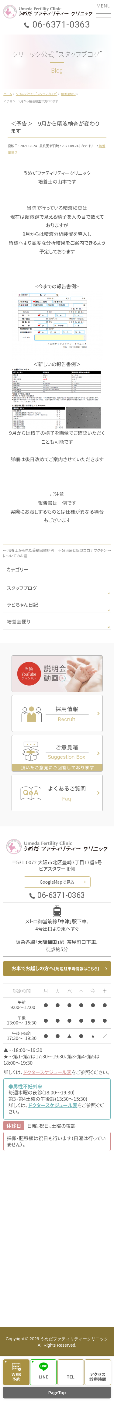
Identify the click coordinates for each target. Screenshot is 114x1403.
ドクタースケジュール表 (47, 1072)
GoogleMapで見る (57, 882)
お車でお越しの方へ (55, 968)
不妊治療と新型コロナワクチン (84, 550)
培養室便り (18, 621)
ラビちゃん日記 (22, 604)
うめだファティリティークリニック (74, 1338)
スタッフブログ (21, 587)
